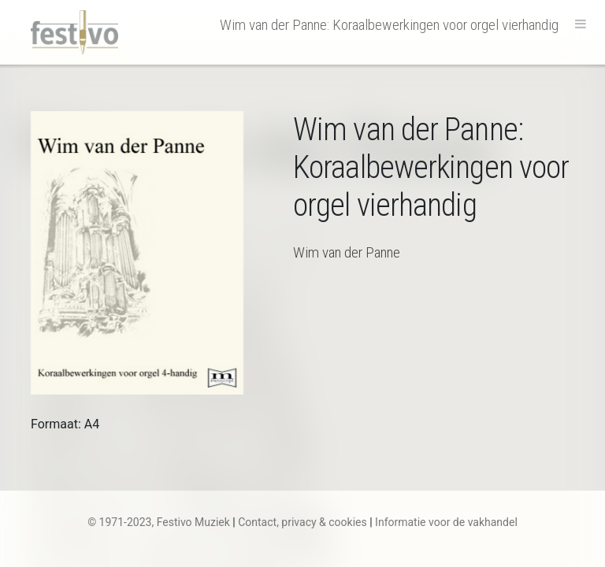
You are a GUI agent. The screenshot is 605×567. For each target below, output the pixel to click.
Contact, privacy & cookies (302, 522)
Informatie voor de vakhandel (446, 522)
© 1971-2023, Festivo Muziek (158, 522)
